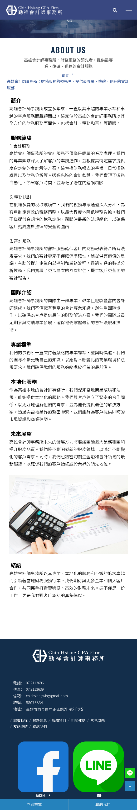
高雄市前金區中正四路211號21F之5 (54, 709)
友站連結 (20, 726)
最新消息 (40, 720)
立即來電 (34, 804)
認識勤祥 (20, 720)
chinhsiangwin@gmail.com (47, 695)
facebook (43, 769)
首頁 (65, 75)
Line (98, 769)
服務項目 (59, 720)
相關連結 (78, 720)
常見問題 (97, 720)
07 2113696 (35, 682)
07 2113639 (35, 689)
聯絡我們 (40, 726)
